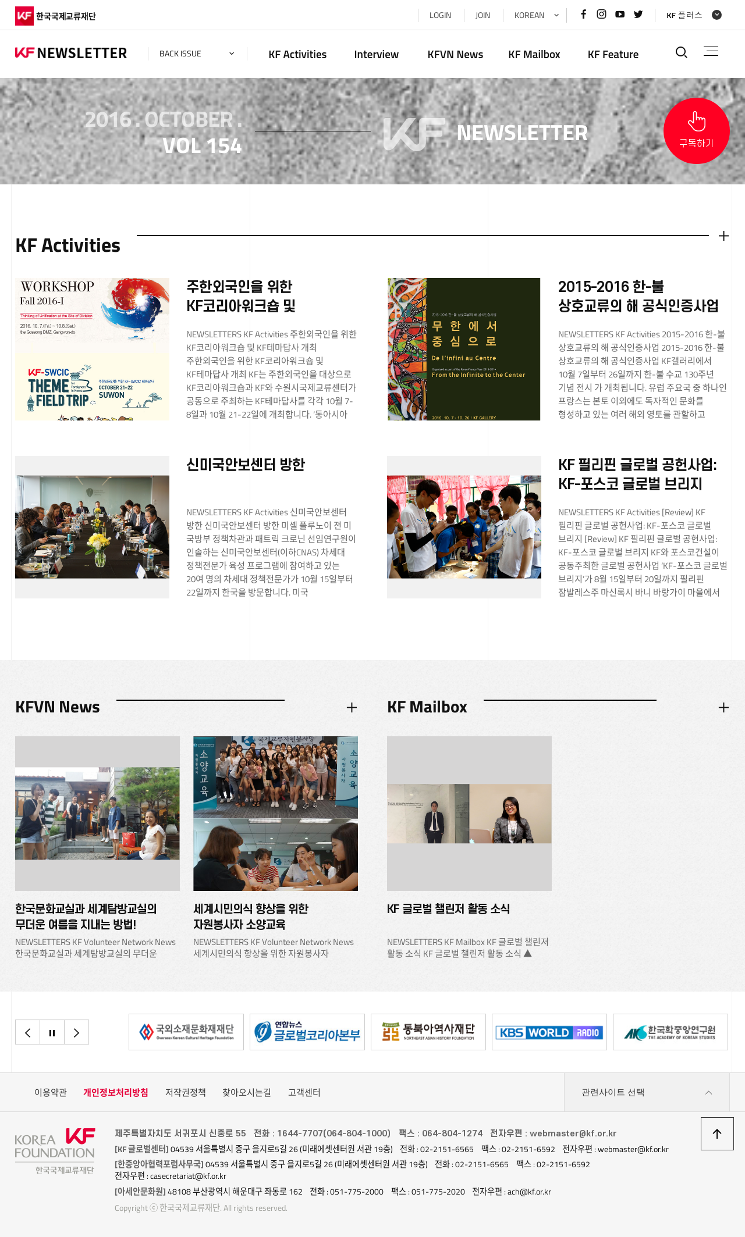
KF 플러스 (684, 15)
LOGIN (440, 15)
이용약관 (50, 1092)
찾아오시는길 (246, 1092)
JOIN (483, 15)
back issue (180, 53)
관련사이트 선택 (647, 1093)
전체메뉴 (711, 51)
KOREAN (529, 15)
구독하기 (696, 143)
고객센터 (304, 1092)
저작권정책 (185, 1092)
